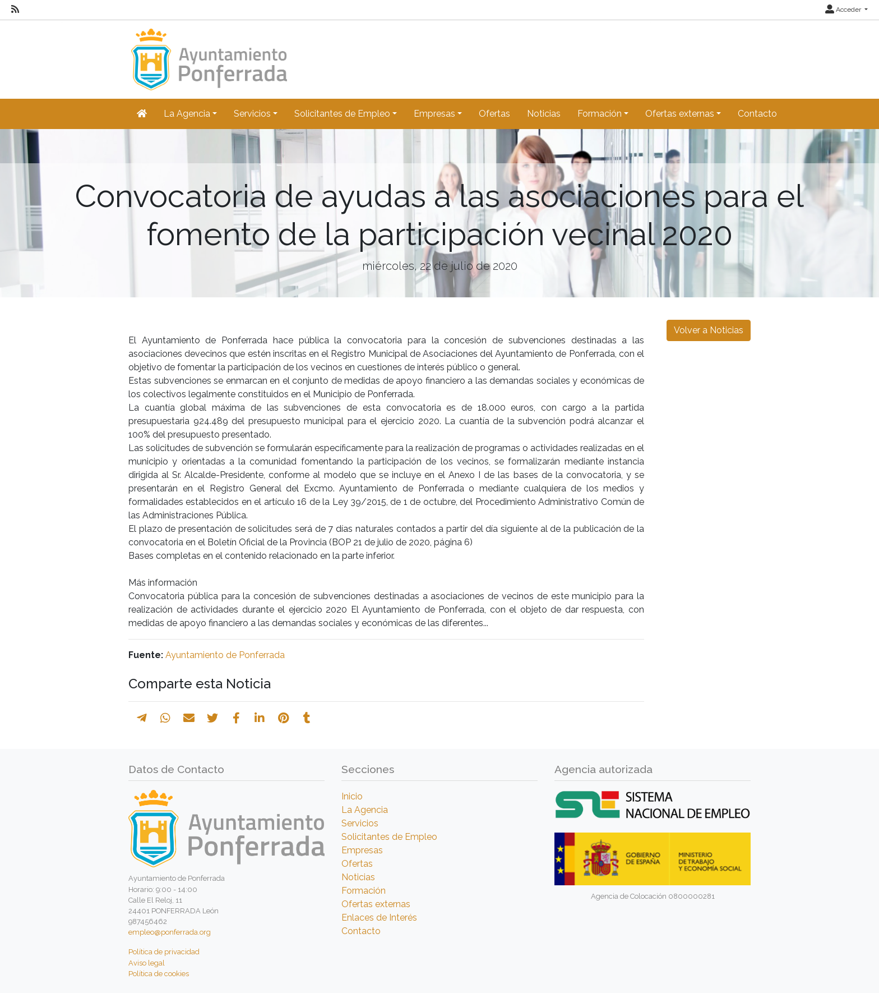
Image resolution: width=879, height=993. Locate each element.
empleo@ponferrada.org (169, 932)
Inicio (352, 796)
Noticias (544, 113)
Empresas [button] (434, 113)
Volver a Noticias (708, 330)
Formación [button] (599, 113)
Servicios (359, 823)
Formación (363, 890)
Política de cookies (158, 973)
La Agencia (364, 809)
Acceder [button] (844, 9)
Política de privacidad (164, 952)
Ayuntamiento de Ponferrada (225, 655)
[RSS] (15, 9)
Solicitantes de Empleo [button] (342, 113)
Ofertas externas (375, 904)
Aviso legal (146, 963)
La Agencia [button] (187, 113)
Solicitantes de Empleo (389, 836)
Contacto (757, 113)
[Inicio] (207, 54)
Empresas (362, 850)
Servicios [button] (252, 113)
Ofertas (494, 113)
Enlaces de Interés (379, 917)
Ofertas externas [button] (679, 113)
